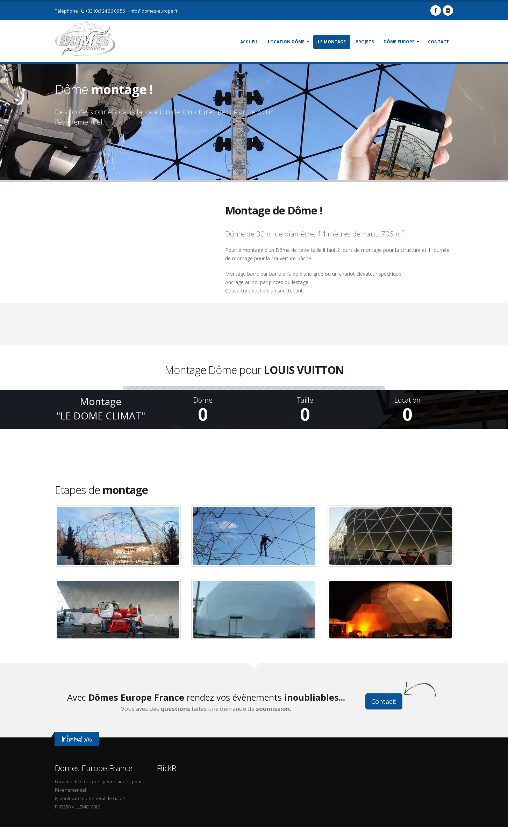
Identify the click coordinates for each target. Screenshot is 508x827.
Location (407, 400)
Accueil (249, 42)
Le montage (332, 42)
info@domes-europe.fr (153, 11)
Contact (438, 42)
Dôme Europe (399, 42)
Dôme (203, 400)
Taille (305, 400)
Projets (365, 42)
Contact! (383, 701)
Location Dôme (286, 42)
